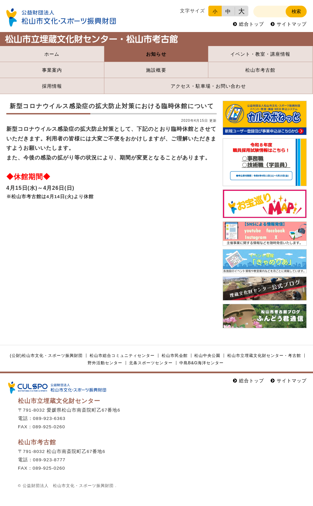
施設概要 (156, 70)
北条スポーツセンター (150, 363)
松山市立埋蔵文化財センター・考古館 (264, 355)
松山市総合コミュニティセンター (122, 355)
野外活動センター (105, 363)
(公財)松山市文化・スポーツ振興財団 (46, 355)
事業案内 (52, 70)
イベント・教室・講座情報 (260, 54)
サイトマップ (292, 24)
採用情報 (52, 86)
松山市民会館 (175, 355)
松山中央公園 (207, 355)
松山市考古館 (260, 70)
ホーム (51, 54)
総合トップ (251, 24)
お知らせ (156, 54)
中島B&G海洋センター (201, 363)
